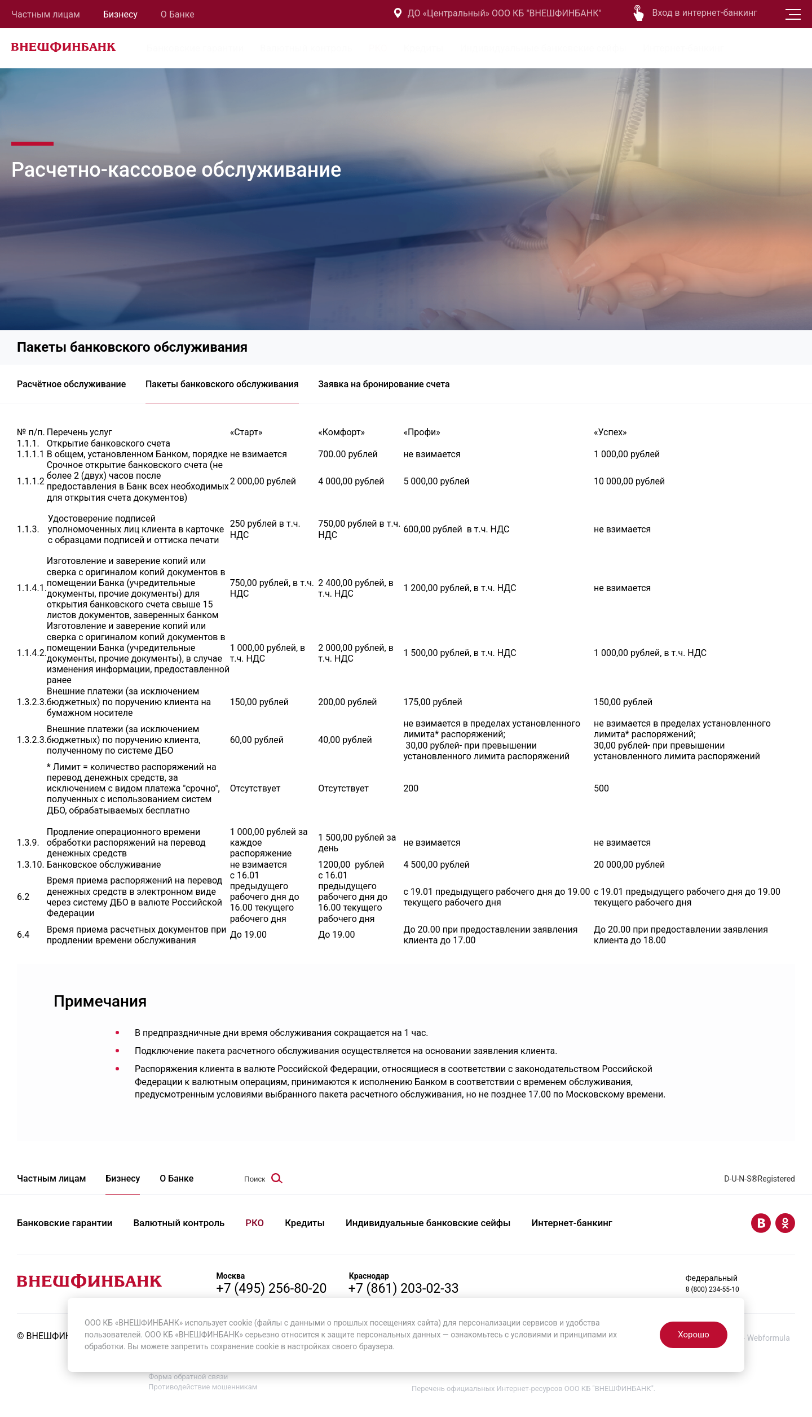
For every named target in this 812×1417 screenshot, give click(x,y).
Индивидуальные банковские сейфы (543, 48)
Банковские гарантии (195, 48)
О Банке (178, 14)
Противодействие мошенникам (202, 1393)
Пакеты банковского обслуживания (227, 387)
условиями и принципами (559, 1334)
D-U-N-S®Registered (759, 1185)
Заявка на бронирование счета (394, 387)
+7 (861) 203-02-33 (416, 1294)
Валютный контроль (306, 48)
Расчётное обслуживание (71, 387)
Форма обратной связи (188, 1383)
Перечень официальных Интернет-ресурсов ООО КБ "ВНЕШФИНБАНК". (533, 1394)
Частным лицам (45, 14)
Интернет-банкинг (683, 48)
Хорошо (693, 1334)
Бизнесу (120, 14)
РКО (378, 48)
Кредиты (424, 48)
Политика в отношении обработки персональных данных (247, 1372)
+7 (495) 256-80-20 (274, 1294)
